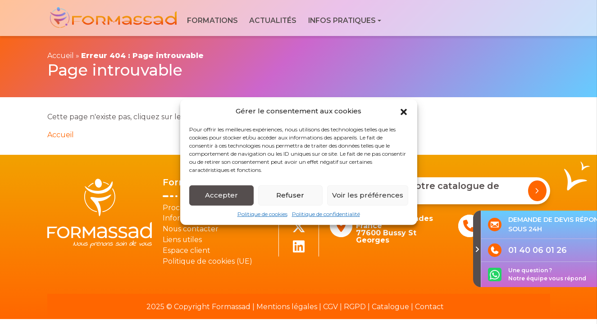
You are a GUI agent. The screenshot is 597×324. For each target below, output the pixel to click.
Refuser (290, 198)
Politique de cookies (262, 217)
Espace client (186, 250)
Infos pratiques (342, 20)
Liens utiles (182, 239)
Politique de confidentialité (326, 217)
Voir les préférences (367, 198)
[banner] (114, 18)
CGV (330, 306)
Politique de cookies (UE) (207, 261)
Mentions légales (286, 306)
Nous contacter (191, 229)
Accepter (221, 198)
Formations (212, 20)
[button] (403, 114)
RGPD (355, 306)
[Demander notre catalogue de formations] (537, 190)
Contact (429, 306)
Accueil (60, 55)
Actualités (272, 20)
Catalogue (390, 306)
